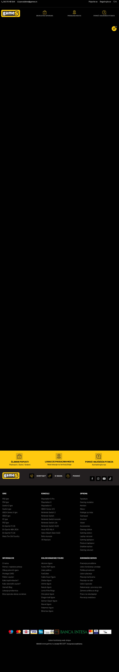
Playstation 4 (46, 530)
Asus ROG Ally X (47, 554)
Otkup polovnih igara (10, 595)
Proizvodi (21, 27)
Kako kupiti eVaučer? (10, 605)
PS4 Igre (5, 527)
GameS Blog (7, 612)
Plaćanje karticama (87, 601)
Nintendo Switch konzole (51, 544)
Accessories (85, 550)
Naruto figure (46, 612)
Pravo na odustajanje (88, 618)
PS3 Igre (5, 547)
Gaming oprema (33, 27)
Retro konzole (46, 561)
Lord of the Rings (48, 615)
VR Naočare (46, 564)
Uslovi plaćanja (86, 598)
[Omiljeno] (115, 2)
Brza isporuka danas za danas (14, 618)
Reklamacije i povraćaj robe (91, 612)
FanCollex (45, 598)
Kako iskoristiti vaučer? (11, 608)
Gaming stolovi (86, 557)
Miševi (82, 533)
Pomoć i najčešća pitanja (12, 591)
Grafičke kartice (86, 571)
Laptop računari (86, 561)
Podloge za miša (86, 537)
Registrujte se (105, 2)
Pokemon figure (47, 632)
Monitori (83, 530)
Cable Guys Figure (48, 601)
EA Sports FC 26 (8, 557)
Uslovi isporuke (86, 608)
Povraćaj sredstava (87, 622)
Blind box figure (47, 635)
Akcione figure (46, 588)
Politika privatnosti (87, 595)
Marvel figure (46, 629)
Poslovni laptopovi (87, 568)
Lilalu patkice (46, 595)
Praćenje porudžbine (88, 588)
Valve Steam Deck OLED (50, 557)
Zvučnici (83, 544)
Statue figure (46, 605)
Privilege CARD (8, 598)
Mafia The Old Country (10, 561)
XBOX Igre (6, 540)
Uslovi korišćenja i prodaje (90, 591)
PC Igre (5, 544)
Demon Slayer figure (49, 625)
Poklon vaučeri (8, 601)
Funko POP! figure (48, 591)
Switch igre (6, 533)
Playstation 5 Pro (47, 523)
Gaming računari (86, 574)
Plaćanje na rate (86, 605)
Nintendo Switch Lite (49, 547)
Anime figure (46, 608)
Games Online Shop (8, 27)
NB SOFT (63, 668)
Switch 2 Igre (7, 530)
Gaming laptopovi (87, 564)
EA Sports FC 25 (8, 550)
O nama (5, 588)
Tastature (84, 523)
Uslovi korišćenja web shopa (59, 665)
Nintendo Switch (47, 540)
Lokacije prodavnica (10, 615)
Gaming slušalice (86, 527)
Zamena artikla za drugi (89, 615)
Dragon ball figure (48, 622)
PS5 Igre (5, 523)
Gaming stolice (86, 554)
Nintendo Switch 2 (48, 537)
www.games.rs (48, 668)
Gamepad (84, 540)
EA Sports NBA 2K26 (10, 554)
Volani (82, 547)
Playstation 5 (46, 527)
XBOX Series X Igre (9, 537)
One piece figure (47, 618)
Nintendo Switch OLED (50, 550)
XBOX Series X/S (48, 533)
